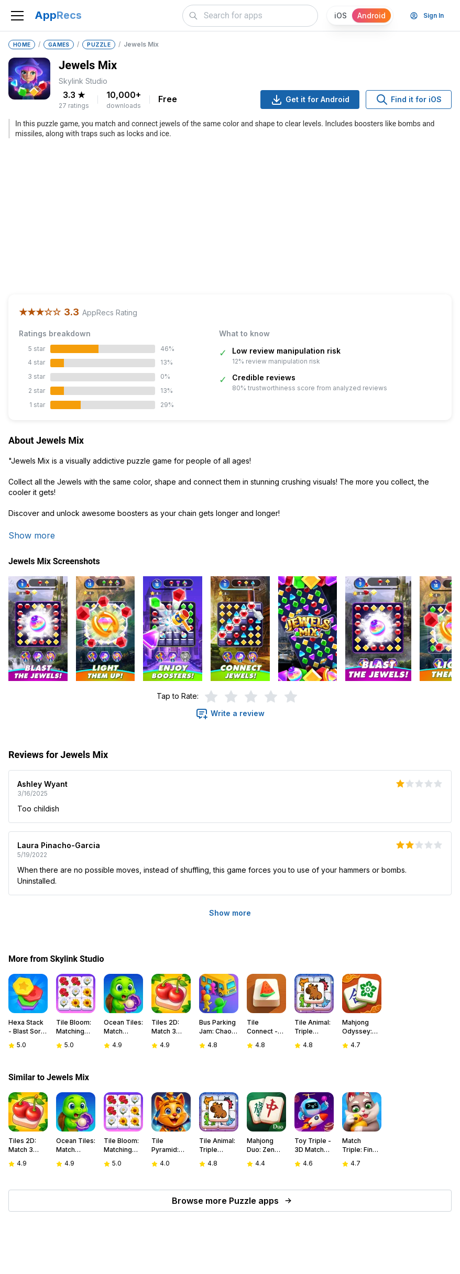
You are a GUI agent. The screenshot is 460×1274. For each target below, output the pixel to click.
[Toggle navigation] (17, 16)
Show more (31, 535)
